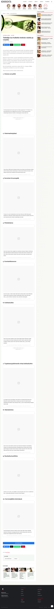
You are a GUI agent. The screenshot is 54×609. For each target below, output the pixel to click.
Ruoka (41, 1)
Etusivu (25, 1)
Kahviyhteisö (40, 589)
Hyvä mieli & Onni (13, 13)
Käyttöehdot (45, 607)
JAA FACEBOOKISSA (18, 543)
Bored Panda (7, 552)
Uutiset (31, 1)
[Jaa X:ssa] (11, 45)
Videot (36, 1)
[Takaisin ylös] (52, 606)
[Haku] (51, 2)
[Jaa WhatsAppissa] (17, 45)
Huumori (47, 1)
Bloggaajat (22, 601)
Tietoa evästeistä (50, 607)
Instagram (39, 601)
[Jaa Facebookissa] (6, 45)
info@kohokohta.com (4, 593)
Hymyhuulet (40, 595)
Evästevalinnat (41, 607)
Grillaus (39, 591)
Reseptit (39, 593)
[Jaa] (23, 45)
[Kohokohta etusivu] (6, 2)
